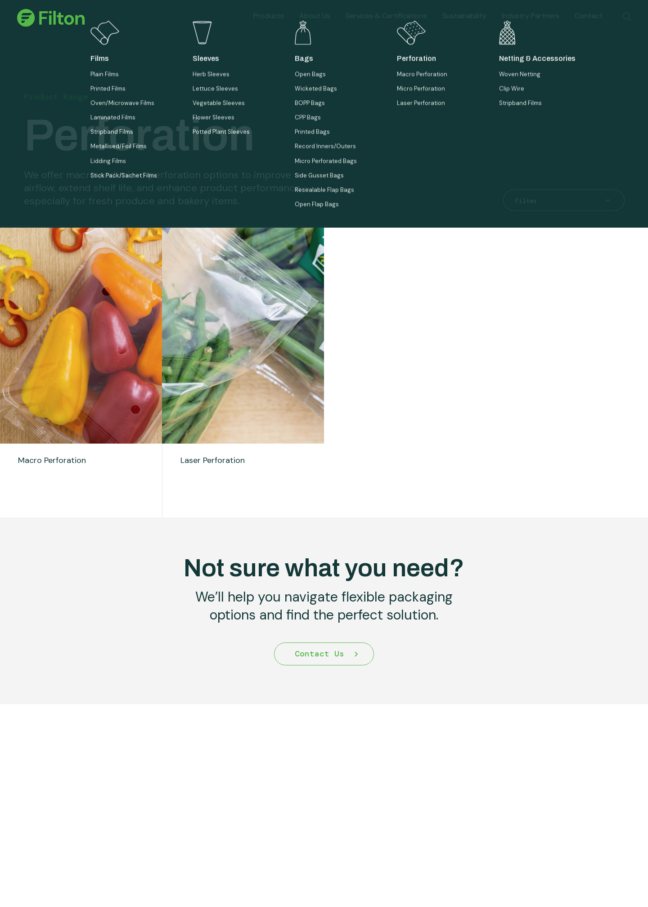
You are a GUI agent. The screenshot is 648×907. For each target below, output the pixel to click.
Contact (589, 25)
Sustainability (464, 25)
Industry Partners (530, 25)
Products (268, 25)
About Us (314, 25)
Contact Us (319, 673)
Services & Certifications (386, 25)
